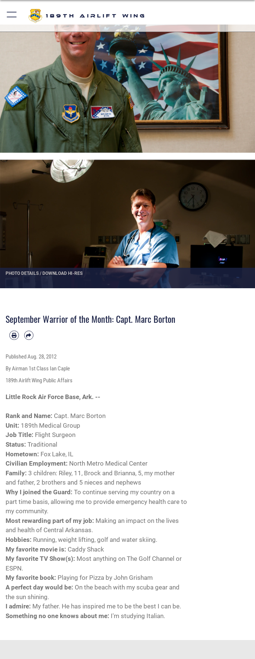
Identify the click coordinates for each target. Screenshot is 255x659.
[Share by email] (29, 335)
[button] (12, 16)
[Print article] (14, 335)
